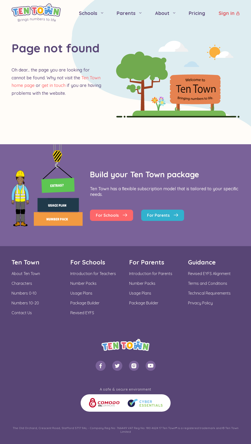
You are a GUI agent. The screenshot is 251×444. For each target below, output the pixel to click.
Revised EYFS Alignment (209, 273)
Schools (88, 13)
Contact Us (22, 312)
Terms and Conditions (207, 283)
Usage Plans (81, 293)
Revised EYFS (82, 312)
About (162, 13)
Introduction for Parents (150, 273)
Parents (126, 13)
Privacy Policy (200, 302)
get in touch (53, 85)
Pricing (197, 13)
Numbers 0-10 (24, 293)
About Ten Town (26, 273)
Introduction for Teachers (93, 273)
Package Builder (85, 302)
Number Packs (83, 283)
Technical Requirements (209, 293)
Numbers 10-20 (25, 302)
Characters (22, 283)
